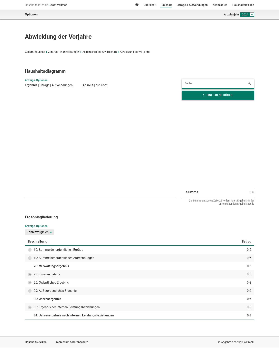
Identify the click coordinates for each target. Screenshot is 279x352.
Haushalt (166, 4)
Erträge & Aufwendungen (192, 4)
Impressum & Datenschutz (71, 342)
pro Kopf (102, 85)
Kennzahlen (220, 4)
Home (137, 5)
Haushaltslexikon (243, 4)
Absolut (87, 85)
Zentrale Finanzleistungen (64, 51)
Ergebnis (31, 85)
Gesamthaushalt (35, 51)
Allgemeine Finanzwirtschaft (99, 51)
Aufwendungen (62, 85)
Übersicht (150, 4)
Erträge (44, 85)
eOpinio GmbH (245, 342)
